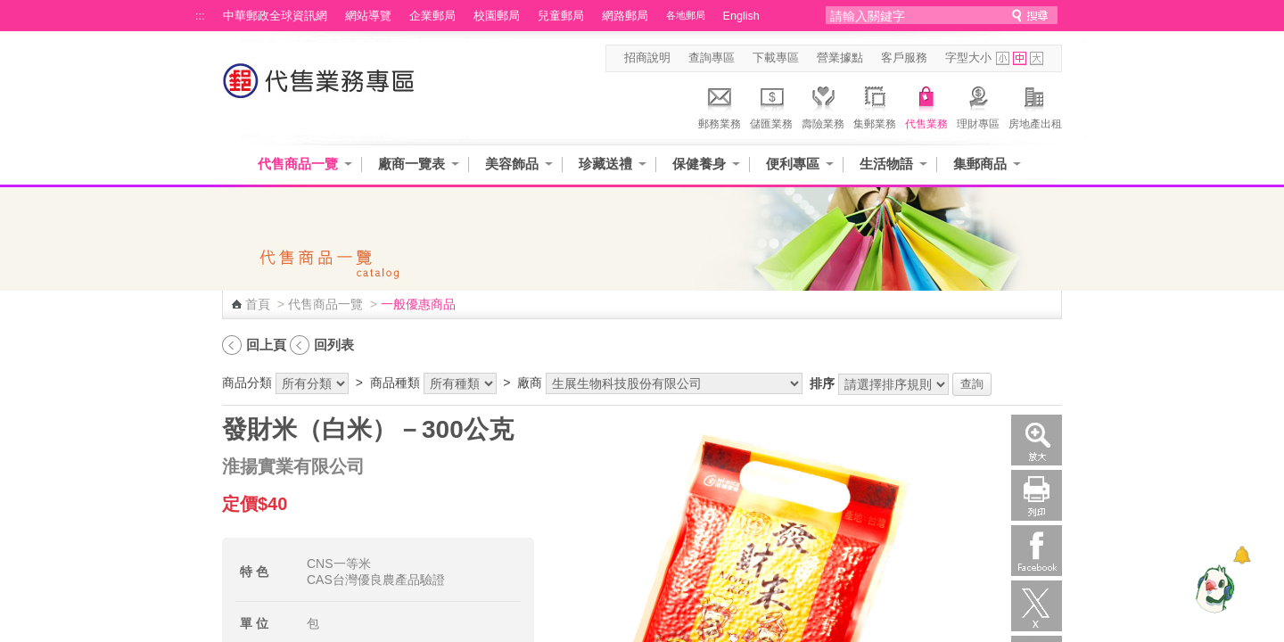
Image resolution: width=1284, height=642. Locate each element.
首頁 (257, 304)
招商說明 (647, 58)
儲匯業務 (771, 105)
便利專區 (792, 163)
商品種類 (395, 382)
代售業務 (926, 105)
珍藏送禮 (605, 163)
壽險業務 (823, 105)
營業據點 (840, 58)
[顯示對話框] (1241, 555)
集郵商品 (980, 163)
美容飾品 (512, 163)
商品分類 (247, 382)
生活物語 (886, 163)
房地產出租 (1035, 105)
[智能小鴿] (1213, 588)
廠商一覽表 (411, 163)
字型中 (1019, 58)
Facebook (1036, 550)
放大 (1036, 440)
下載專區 (776, 58)
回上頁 (266, 344)
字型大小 (968, 58)
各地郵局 (685, 15)
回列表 (334, 344)
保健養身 (699, 163)
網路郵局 (625, 16)
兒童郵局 (561, 16)
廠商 (529, 382)
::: (200, 16)
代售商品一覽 (298, 163)
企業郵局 (432, 16)
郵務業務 (719, 105)
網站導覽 (368, 16)
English (741, 16)
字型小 (1002, 58)
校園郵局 (496, 16)
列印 (1036, 495)
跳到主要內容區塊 (9, 9)
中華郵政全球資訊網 (275, 16)
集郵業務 (874, 105)
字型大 (1036, 58)
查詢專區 (711, 58)
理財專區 (978, 105)
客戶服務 (904, 58)
